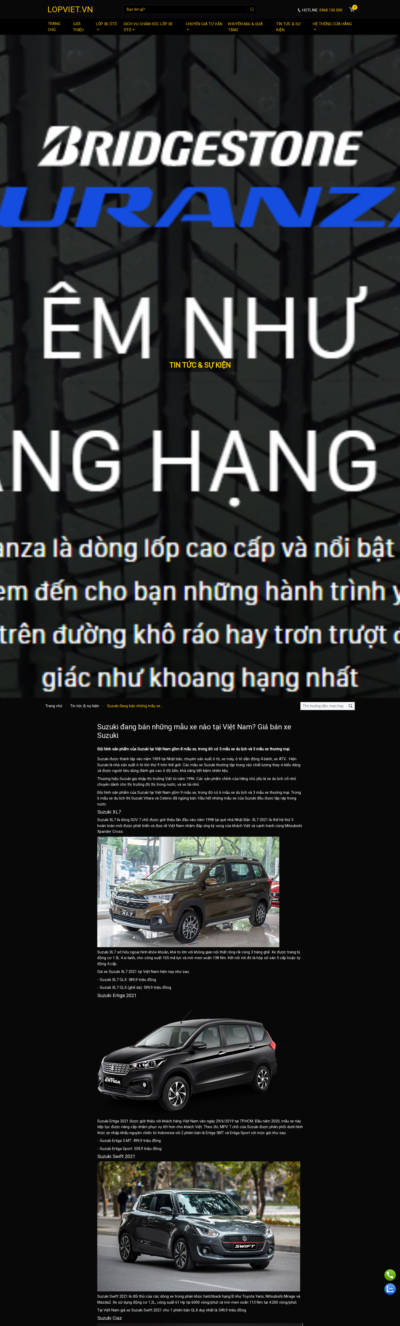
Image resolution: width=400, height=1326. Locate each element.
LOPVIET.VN (70, 9)
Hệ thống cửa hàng (332, 26)
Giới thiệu (78, 27)
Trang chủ (54, 26)
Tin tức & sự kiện (288, 27)
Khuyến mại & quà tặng (245, 27)
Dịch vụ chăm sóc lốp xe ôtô (148, 27)
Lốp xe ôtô (106, 26)
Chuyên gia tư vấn (204, 26)
